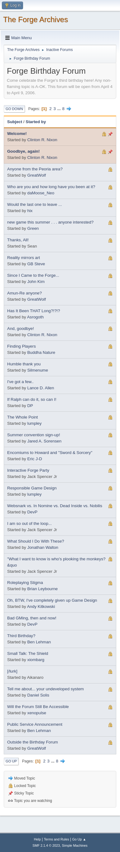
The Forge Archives (35, 19)
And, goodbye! (20, 328)
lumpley (34, 423)
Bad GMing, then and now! (31, 618)
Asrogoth (35, 317)
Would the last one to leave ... (34, 204)
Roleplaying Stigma (25, 582)
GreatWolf (36, 175)
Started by (36, 121)
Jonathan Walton (42, 547)
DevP (32, 512)
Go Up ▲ (79, 839)
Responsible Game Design (32, 488)
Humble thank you (24, 364)
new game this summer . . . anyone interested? (50, 222)
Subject (14, 121)
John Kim (36, 281)
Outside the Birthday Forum (32, 742)
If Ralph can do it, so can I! (31, 399)
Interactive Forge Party (28, 470)
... (59, 108)
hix (29, 210)
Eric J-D (34, 458)
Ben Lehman (39, 642)
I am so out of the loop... (29, 523)
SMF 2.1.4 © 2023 (46, 845)
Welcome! (17, 133)
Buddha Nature (41, 352)
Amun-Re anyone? (24, 293)
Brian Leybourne (42, 588)
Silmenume (37, 370)
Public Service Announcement (34, 724)
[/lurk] (12, 671)
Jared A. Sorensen (44, 441)
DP (30, 405)
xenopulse (36, 713)
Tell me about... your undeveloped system (45, 689)
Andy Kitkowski (41, 606)
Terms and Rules (56, 839)
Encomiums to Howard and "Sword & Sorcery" (49, 452)
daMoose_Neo (40, 193)
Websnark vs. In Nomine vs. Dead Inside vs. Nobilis (54, 505)
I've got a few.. (20, 381)
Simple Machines (75, 845)
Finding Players (21, 346)
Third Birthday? (21, 635)
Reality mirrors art (23, 257)
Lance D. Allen (40, 388)
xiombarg (35, 659)
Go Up (11, 761)
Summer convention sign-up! (33, 435)
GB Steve (36, 264)
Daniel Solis (38, 695)
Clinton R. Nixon (42, 139)
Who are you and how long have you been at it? (51, 186)
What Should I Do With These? (35, 541)
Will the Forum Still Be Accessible (38, 706)
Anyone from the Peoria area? (35, 169)
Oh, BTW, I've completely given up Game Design (52, 600)
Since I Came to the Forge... (33, 275)
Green (33, 228)
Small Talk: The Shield (27, 653)
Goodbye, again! (23, 151)
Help (37, 839)
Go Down (14, 109)
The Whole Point (22, 417)
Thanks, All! (18, 240)
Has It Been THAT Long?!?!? (33, 310)
